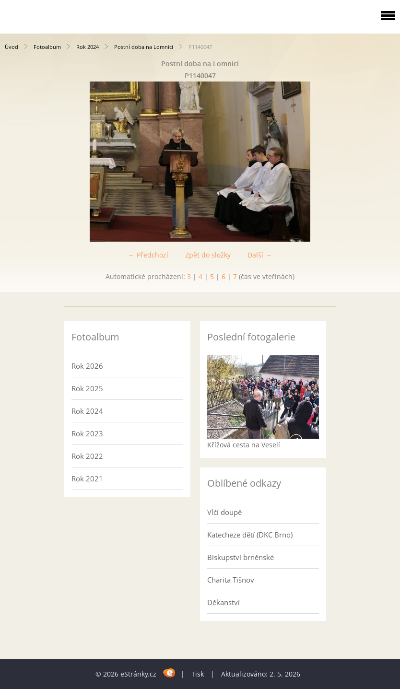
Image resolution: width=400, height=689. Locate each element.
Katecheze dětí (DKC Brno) (250, 534)
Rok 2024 (87, 46)
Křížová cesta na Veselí (243, 444)
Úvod (11, 46)
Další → (259, 254)
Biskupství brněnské (240, 557)
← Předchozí (148, 254)
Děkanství (223, 602)
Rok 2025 (87, 388)
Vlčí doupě (224, 512)
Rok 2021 (87, 478)
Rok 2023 (87, 433)
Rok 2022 (87, 456)
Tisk (197, 673)
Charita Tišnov (230, 579)
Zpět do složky (208, 254)
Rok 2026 (87, 366)
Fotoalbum (47, 46)
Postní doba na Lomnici (143, 46)
